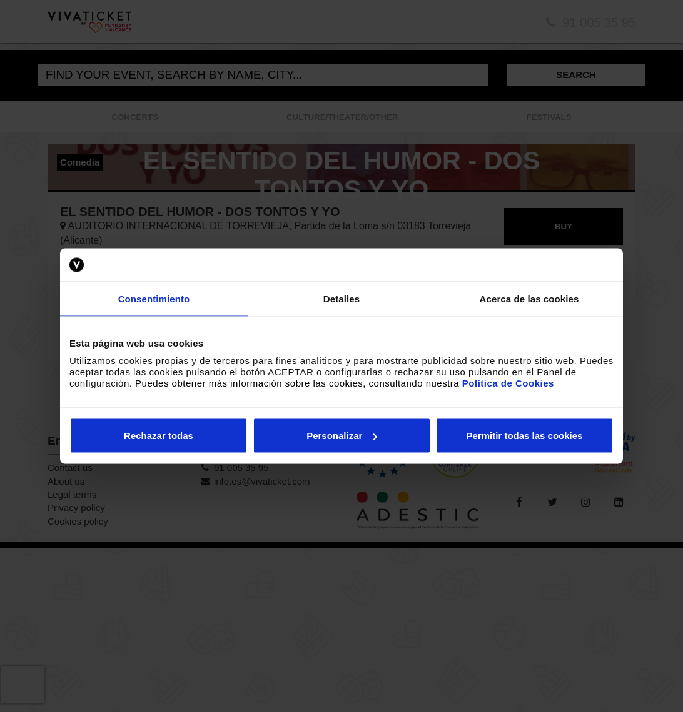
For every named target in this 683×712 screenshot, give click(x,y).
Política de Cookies (508, 383)
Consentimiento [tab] (154, 298)
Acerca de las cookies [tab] (529, 298)
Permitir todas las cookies (525, 435)
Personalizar (341, 435)
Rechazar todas (158, 435)
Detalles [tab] (341, 298)
